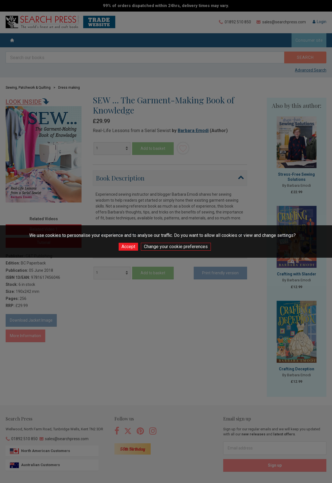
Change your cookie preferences (176, 246)
